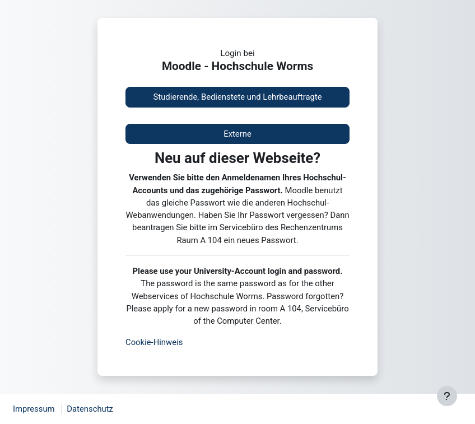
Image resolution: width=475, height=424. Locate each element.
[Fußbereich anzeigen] (447, 396)
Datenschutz (90, 409)
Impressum (34, 409)
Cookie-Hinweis (154, 342)
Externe (237, 134)
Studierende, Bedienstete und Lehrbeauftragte (237, 97)
